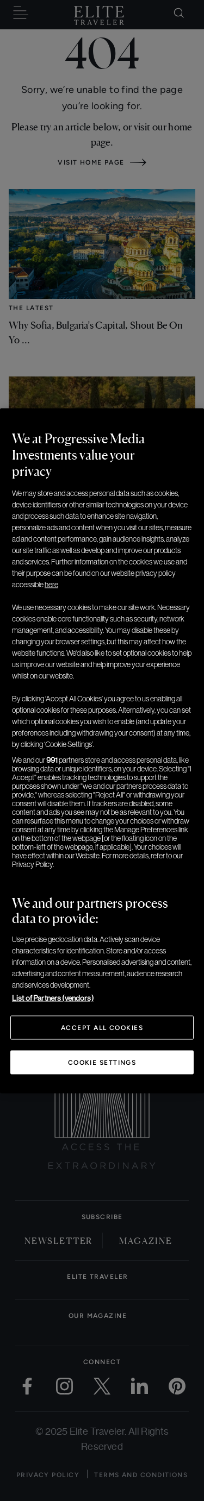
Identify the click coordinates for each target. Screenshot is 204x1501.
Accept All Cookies (102, 1027)
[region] (102, 750)
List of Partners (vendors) (53, 997)
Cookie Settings (102, 1062)
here (51, 584)
